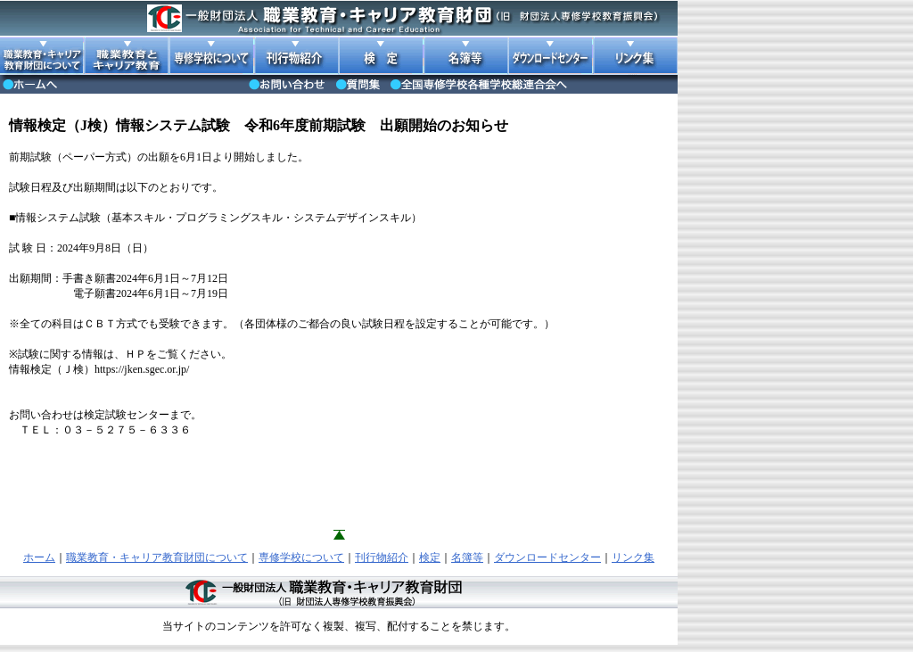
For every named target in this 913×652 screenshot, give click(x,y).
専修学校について (301, 557)
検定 (429, 557)
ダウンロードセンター (547, 557)
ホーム (39, 557)
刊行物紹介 (381, 557)
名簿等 (467, 557)
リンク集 (633, 557)
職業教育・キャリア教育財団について (157, 557)
